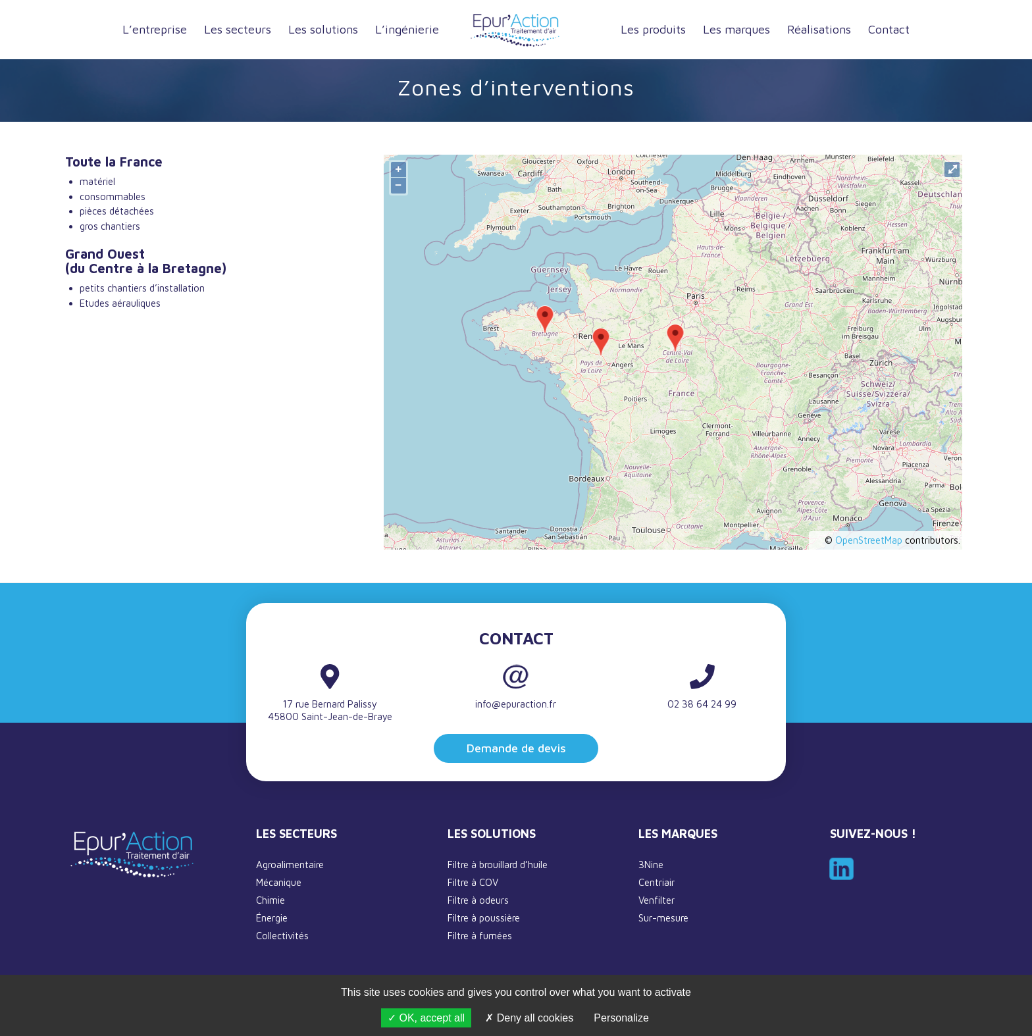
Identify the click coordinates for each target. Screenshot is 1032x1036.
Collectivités (282, 935)
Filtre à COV (473, 882)
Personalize (621, 1017)
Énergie (272, 917)
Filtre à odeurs (478, 900)
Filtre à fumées (480, 935)
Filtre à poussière (484, 917)
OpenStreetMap (868, 540)
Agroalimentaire (290, 864)
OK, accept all (426, 1017)
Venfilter (656, 900)
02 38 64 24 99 (701, 704)
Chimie (270, 900)
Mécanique (278, 882)
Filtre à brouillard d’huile (498, 864)
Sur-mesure (663, 917)
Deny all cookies (529, 1017)
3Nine (650, 864)
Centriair (656, 882)
